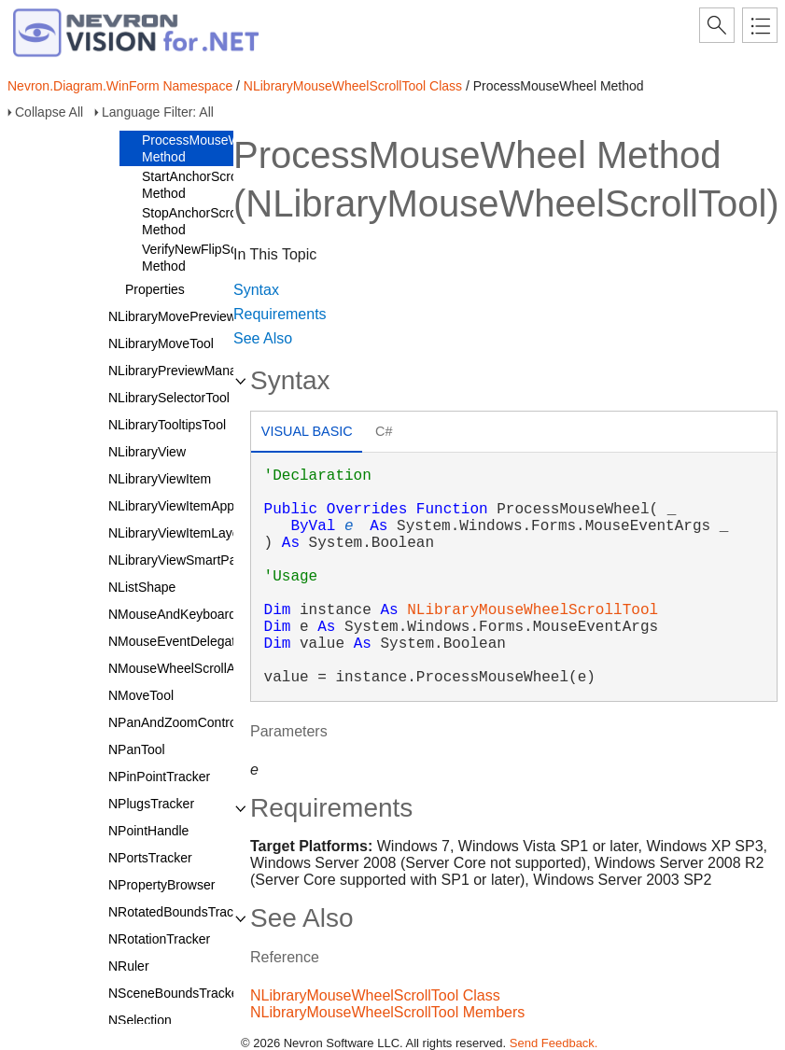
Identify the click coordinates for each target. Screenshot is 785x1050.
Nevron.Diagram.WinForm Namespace (119, 85)
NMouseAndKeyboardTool (184, 614)
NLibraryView (147, 451)
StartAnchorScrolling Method (201, 185)
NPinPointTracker (159, 776)
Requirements (280, 314)
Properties (155, 289)
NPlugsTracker (151, 803)
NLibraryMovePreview (172, 316)
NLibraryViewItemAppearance (195, 505)
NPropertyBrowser (161, 884)
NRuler (128, 966)
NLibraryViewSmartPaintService (201, 560)
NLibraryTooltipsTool (167, 424)
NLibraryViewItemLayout (179, 532)
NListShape (141, 587)
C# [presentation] (383, 431)
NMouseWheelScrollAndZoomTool (207, 668)
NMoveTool (141, 695)
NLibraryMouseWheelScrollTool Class (353, 85)
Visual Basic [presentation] (307, 431)
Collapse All (49, 112)
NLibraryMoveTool (161, 343)
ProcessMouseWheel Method (203, 148)
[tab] (306, 433)
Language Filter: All (158, 112)
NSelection (140, 1020)
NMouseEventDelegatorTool (189, 641)
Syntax (256, 290)
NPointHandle (148, 830)
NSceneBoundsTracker (175, 993)
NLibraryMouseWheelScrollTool (532, 610)
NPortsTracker (150, 857)
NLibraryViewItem (159, 478)
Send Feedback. (554, 1043)
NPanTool (136, 749)
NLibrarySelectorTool (169, 397)
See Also (262, 338)
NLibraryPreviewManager (182, 370)
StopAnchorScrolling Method (201, 221)
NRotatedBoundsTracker (180, 911)
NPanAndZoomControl (174, 722)
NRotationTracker (159, 938)
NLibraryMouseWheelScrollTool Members (387, 1012)
